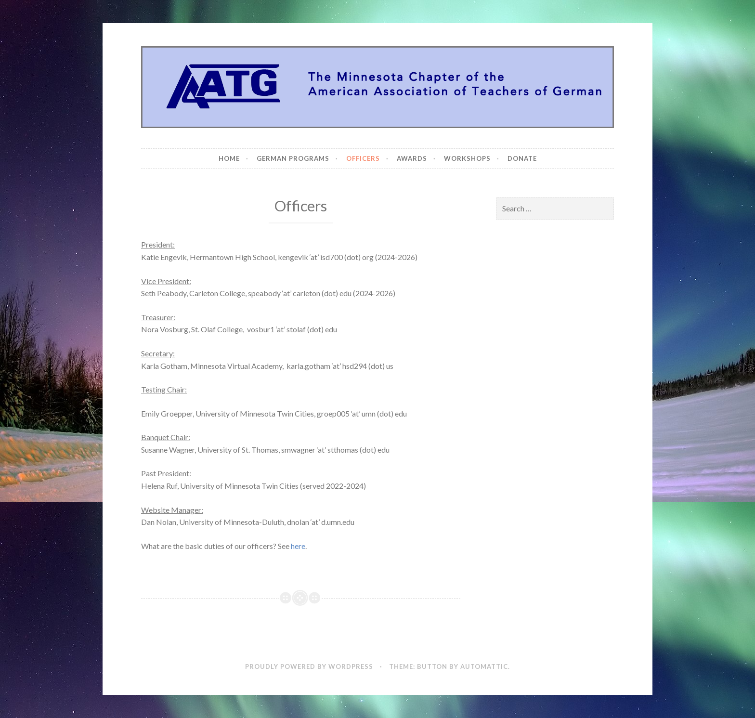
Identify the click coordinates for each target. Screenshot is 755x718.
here (298, 545)
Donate (522, 158)
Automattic (484, 666)
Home (229, 158)
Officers (363, 158)
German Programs (293, 158)
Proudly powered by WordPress (309, 666)
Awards (412, 158)
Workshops (467, 158)
